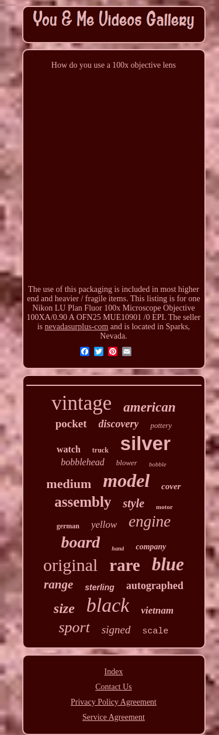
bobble (157, 464)
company (150, 546)
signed (116, 629)
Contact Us (113, 686)
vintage (81, 403)
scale (155, 631)
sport (73, 627)
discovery (119, 424)
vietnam (157, 610)
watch (69, 449)
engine (149, 521)
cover (170, 486)
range (58, 584)
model (126, 480)
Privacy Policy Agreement (114, 702)
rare (124, 565)
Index (114, 671)
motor (164, 506)
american (149, 407)
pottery (161, 425)
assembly (82, 502)
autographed (154, 585)
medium (68, 483)
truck (100, 450)
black (108, 605)
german (68, 526)
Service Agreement (113, 717)
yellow (104, 524)
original (70, 564)
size (64, 608)
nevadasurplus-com (77, 326)
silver (145, 443)
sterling (99, 587)
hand (118, 548)
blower (126, 462)
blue (168, 564)
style (133, 503)
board (80, 542)
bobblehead (83, 462)
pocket (71, 423)
